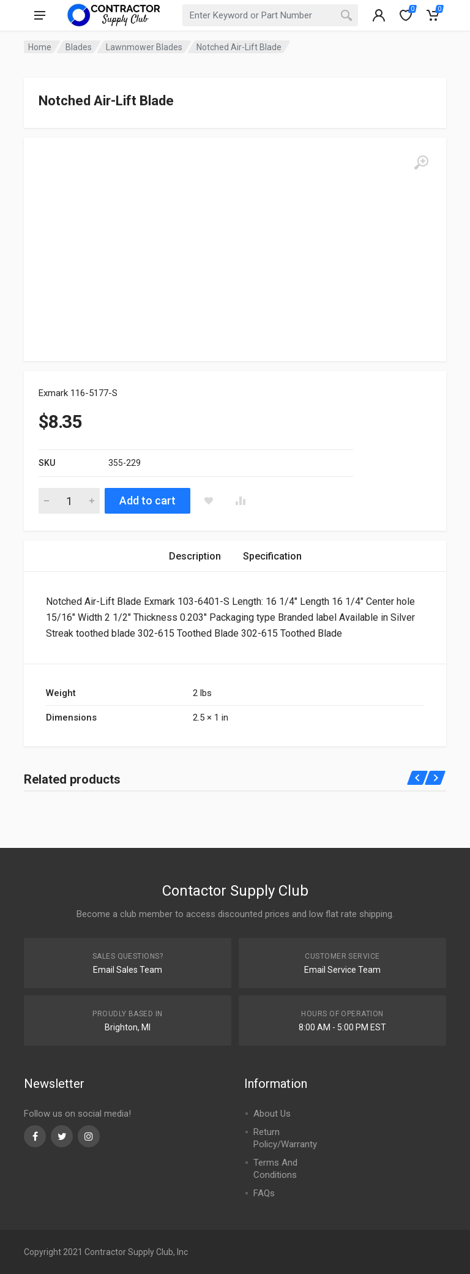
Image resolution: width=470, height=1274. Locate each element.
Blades (78, 47)
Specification (272, 556)
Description (195, 556)
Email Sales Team (127, 970)
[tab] (195, 556)
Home (39, 47)
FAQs (264, 1193)
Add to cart (147, 500)
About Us (272, 1113)
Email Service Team (342, 970)
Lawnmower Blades (144, 47)
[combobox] (270, 15)
